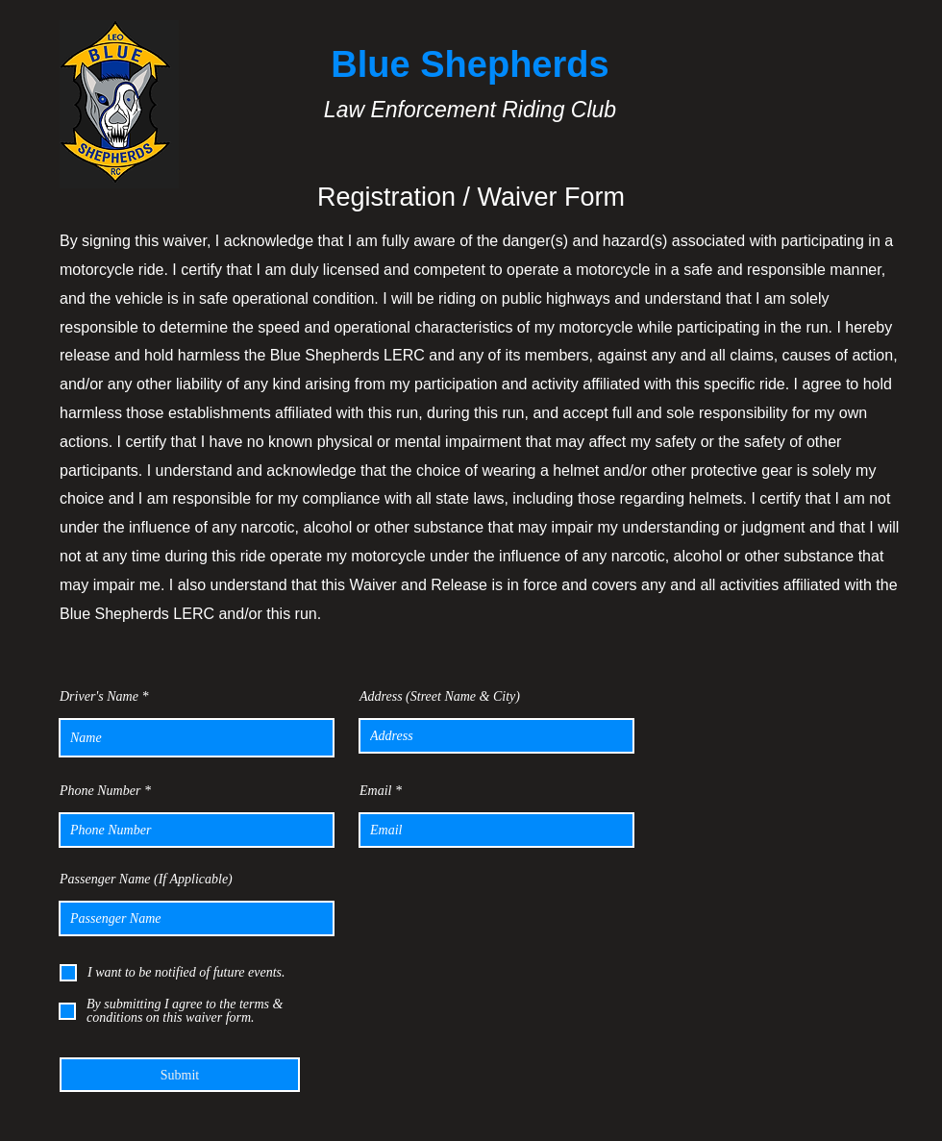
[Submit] (180, 1074)
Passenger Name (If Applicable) (146, 879)
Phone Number (100, 791)
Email (375, 791)
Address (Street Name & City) (439, 697)
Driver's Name (99, 697)
